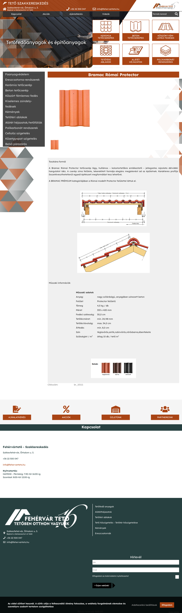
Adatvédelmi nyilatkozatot (117, 576)
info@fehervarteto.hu (108, 9)
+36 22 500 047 (78, 9)
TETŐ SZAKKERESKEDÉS (28, 3)
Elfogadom (167, 605)
